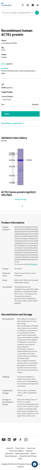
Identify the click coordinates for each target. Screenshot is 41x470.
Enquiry (6, 114)
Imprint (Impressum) (22, 453)
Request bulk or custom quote (12, 123)
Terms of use (31, 448)
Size (2, 104)
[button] (35, 464)
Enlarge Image (20, 199)
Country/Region (7, 96)
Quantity (35, 104)
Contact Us (9, 448)
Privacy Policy (20, 448)
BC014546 (33, 264)
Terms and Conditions (16, 451)
